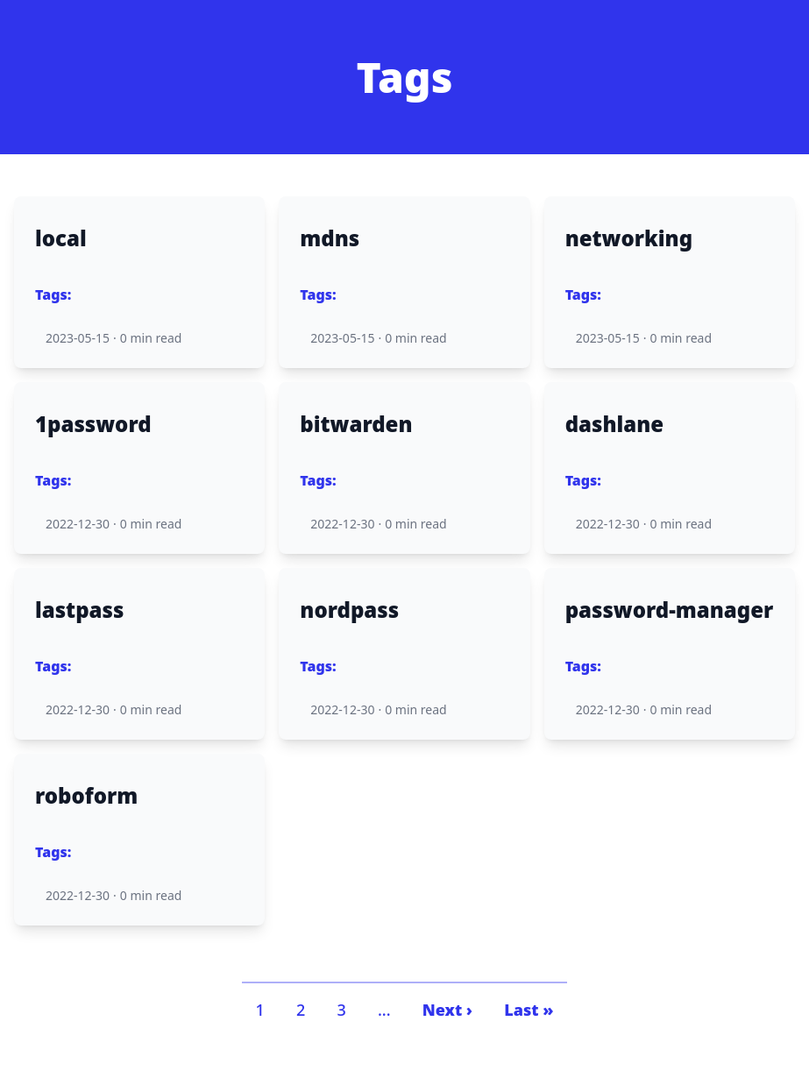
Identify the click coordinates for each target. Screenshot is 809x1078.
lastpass (79, 610)
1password (93, 424)
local (61, 238)
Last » (528, 1009)
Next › (447, 1009)
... (384, 1009)
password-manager (669, 610)
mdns (329, 238)
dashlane (614, 424)
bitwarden (356, 424)
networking (628, 238)
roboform (86, 796)
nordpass (349, 610)
